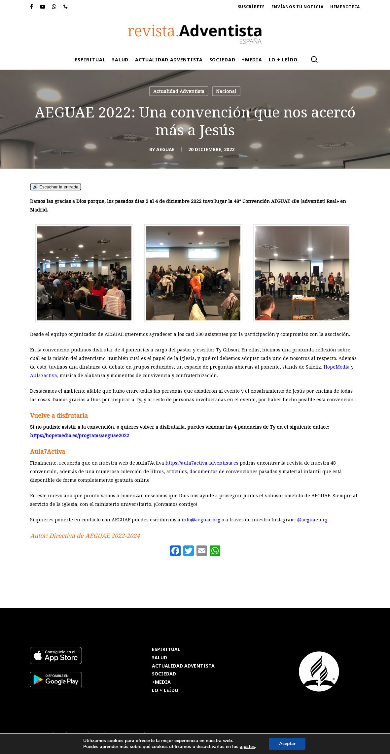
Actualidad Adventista (178, 91)
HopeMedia (337, 367)
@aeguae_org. (313, 519)
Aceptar (287, 743)
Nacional (226, 91)
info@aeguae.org (201, 519)
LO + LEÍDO (165, 690)
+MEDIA (161, 682)
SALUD (159, 658)
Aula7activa (43, 375)
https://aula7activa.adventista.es (201, 463)
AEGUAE (165, 149)
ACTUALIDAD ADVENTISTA (183, 666)
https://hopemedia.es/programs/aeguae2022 (79, 435)
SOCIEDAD (164, 674)
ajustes (247, 747)
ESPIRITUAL (166, 649)
